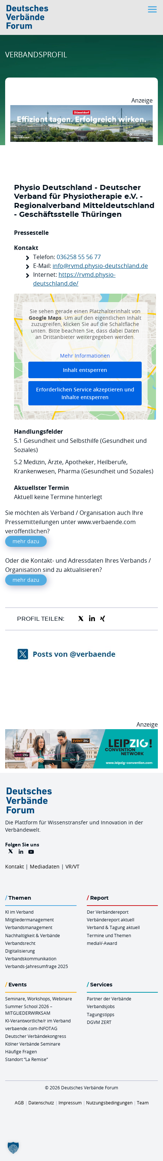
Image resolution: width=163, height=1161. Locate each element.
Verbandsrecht (20, 943)
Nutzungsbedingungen (109, 1103)
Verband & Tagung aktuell (113, 927)
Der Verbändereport (107, 912)
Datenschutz (41, 1103)
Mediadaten (45, 866)
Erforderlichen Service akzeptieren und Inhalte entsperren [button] (85, 393)
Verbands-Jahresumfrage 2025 (36, 966)
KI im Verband (19, 912)
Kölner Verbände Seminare (32, 1044)
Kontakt (14, 866)
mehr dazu (26, 541)
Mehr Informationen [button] (85, 355)
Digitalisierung (20, 951)
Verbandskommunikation (30, 958)
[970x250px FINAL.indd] (81, 734)
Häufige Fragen (21, 1051)
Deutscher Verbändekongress (35, 1036)
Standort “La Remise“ (26, 1059)
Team (143, 1103)
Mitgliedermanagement (29, 919)
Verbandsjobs (101, 1006)
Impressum (70, 1103)
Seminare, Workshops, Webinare (38, 998)
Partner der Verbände (109, 998)
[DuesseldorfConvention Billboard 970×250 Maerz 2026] (81, 109)
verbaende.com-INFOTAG (31, 1028)
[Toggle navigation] (153, 9)
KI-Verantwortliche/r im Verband (38, 1021)
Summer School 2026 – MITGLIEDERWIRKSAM (28, 1009)
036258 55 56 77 (79, 257)
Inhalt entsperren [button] (85, 369)
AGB (19, 1103)
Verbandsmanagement (28, 927)
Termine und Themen (109, 935)
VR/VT (72, 866)
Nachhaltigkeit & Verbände (32, 935)
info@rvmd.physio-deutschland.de (100, 266)
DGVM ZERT (99, 1022)
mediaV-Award (102, 943)
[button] (13, 1148)
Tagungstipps (100, 1014)
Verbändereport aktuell (110, 919)
